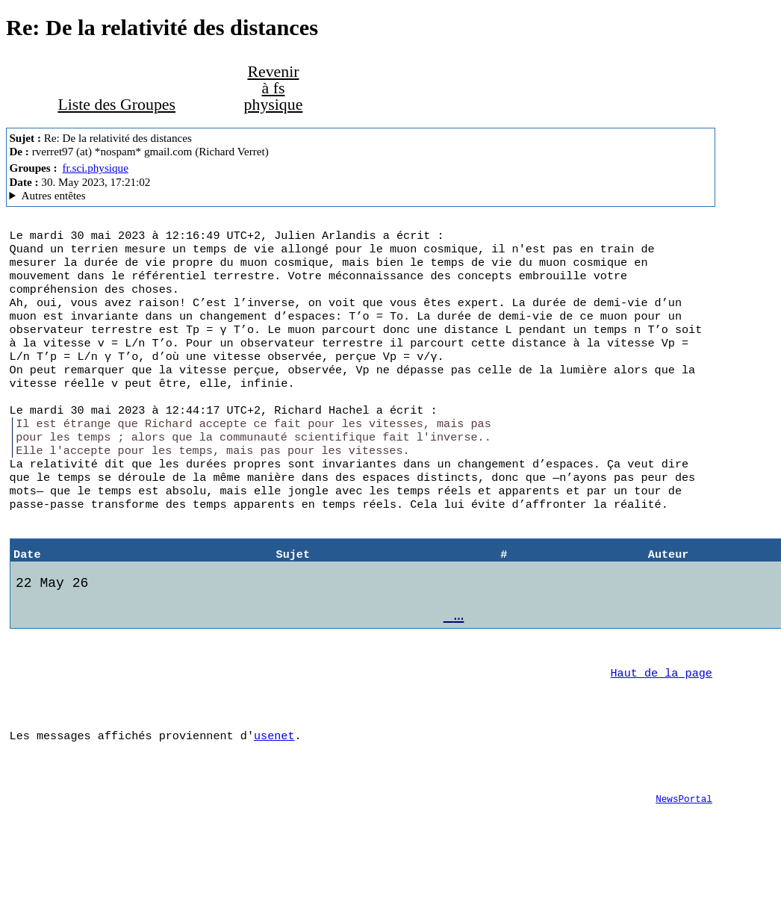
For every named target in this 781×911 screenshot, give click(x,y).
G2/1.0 (360, 195)
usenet (274, 786)
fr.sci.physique (95, 167)
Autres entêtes (53, 195)
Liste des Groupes (116, 105)
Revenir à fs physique (273, 88)
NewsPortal (684, 854)
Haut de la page (661, 719)
